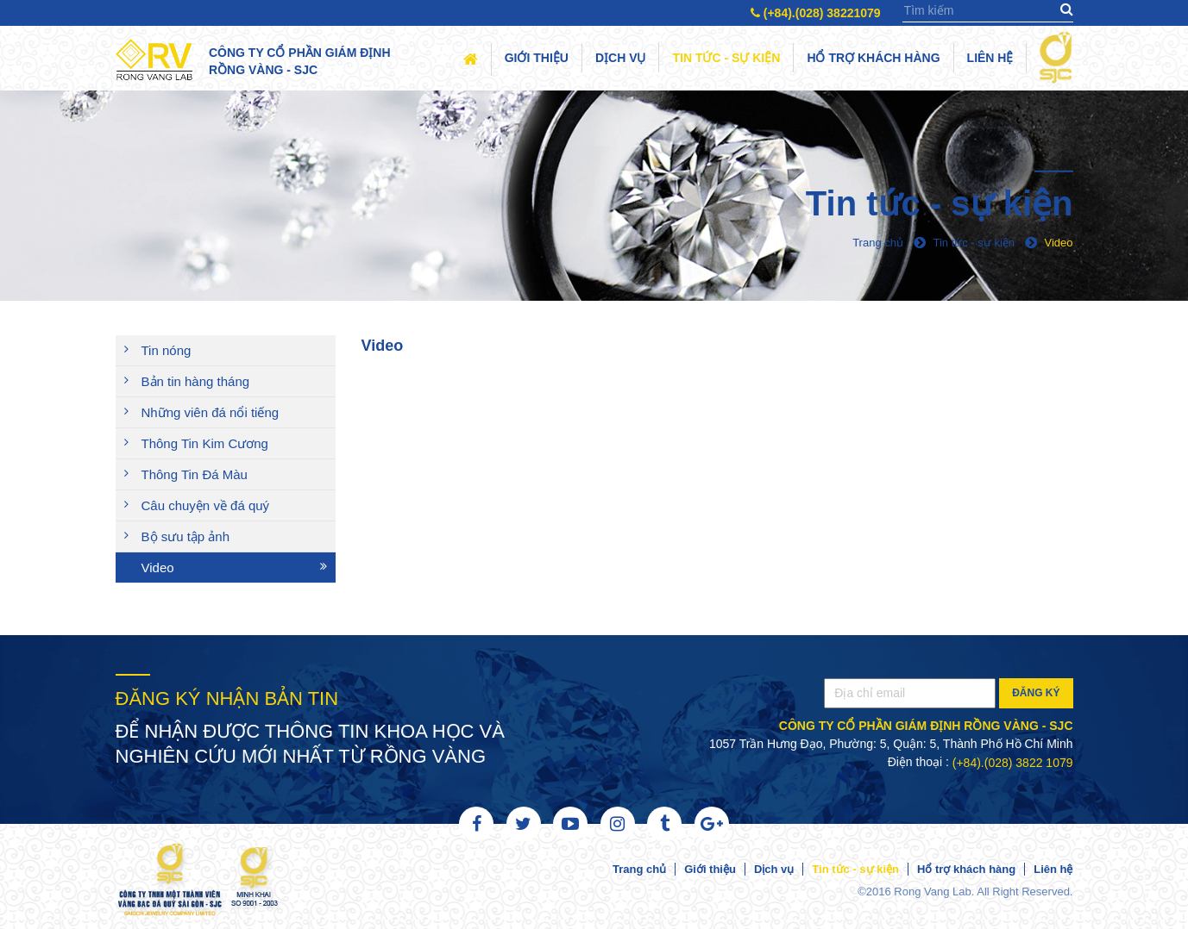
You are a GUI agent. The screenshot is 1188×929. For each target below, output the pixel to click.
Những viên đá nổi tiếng (210, 412)
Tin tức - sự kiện (726, 58)
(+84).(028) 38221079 (816, 13)
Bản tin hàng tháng (195, 381)
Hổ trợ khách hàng (873, 58)
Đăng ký (1035, 693)
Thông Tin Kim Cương (204, 443)
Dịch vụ (620, 58)
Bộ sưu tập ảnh (185, 536)
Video (157, 567)
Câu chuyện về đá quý (205, 505)
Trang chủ (639, 869)
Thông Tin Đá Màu (194, 474)
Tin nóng (166, 350)
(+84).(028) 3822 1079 (1012, 763)
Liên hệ (990, 58)
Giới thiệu (537, 58)
